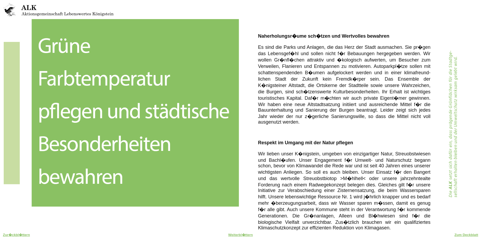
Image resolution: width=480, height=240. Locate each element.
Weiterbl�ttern (240, 235)
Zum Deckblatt (466, 235)
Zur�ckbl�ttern (16, 235)
